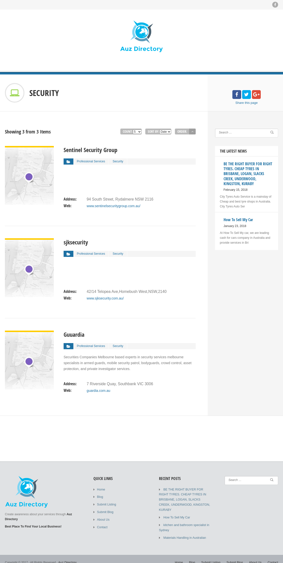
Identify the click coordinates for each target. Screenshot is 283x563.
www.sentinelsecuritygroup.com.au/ (113, 204)
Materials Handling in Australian (183, 531)
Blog (100, 496)
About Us (103, 518)
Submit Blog (105, 511)
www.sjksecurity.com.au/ (105, 297)
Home (101, 489)
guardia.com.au (98, 389)
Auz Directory (67, 555)
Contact (102, 526)
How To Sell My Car (176, 511)
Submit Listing (106, 504)
